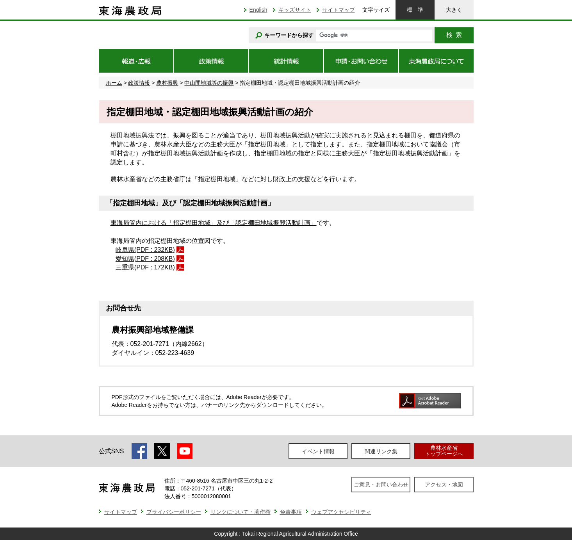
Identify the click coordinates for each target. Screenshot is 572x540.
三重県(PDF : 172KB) (145, 267)
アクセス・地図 (444, 484)
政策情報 (139, 83)
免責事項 (291, 512)
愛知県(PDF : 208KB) (145, 258)
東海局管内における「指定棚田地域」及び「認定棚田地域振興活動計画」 (213, 222)
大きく (454, 10)
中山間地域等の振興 (208, 83)
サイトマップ (338, 10)
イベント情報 (318, 451)
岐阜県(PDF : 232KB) (145, 249)
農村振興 (167, 83)
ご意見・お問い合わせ (381, 484)
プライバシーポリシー (173, 512)
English (258, 10)
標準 (415, 10)
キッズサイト (294, 10)
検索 (454, 35)
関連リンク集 (381, 451)
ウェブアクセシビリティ (341, 512)
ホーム (114, 83)
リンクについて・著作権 (240, 512)
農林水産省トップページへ (444, 451)
